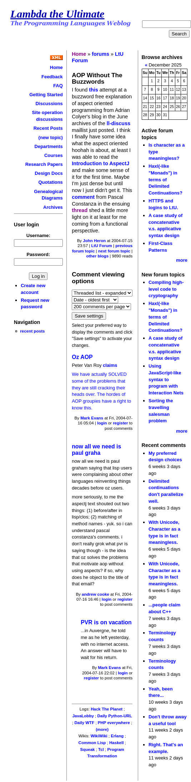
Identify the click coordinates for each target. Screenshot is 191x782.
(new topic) (50, 137)
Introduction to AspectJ (100, 163)
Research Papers (44, 164)
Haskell (116, 743)
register (120, 423)
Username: (38, 235)
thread (79, 210)
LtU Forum (101, 246)
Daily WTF (85, 722)
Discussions (48, 103)
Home (56, 67)
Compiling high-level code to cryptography (166, 289)
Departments (49, 146)
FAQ (58, 85)
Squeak (87, 749)
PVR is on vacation (106, 622)
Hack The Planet (106, 709)
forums (100, 54)
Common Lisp (92, 743)
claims (110, 365)
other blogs (97, 256)
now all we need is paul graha (96, 449)
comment (83, 197)
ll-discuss (118, 123)
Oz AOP (82, 357)
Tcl (101, 749)
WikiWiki (99, 736)
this (93, 90)
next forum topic (114, 251)
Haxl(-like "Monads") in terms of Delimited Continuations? (165, 179)
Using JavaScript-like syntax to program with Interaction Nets (166, 379)
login (102, 423)
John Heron (94, 240)
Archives (53, 207)
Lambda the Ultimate (57, 14)
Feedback (52, 76)
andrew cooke (95, 594)
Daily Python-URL (114, 716)
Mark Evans (91, 418)
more (181, 260)
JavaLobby (83, 716)
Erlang (117, 736)
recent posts (32, 331)
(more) (102, 729)
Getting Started (46, 94)
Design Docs (48, 173)
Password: (38, 254)
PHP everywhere (114, 722)
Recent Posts (48, 128)
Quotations (50, 182)
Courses (53, 155)
